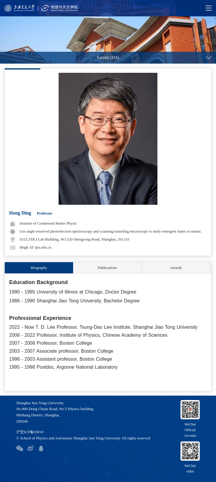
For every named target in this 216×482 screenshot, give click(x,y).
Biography (39, 267)
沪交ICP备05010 (29, 432)
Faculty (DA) (108, 57)
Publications (107, 267)
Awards (176, 267)
